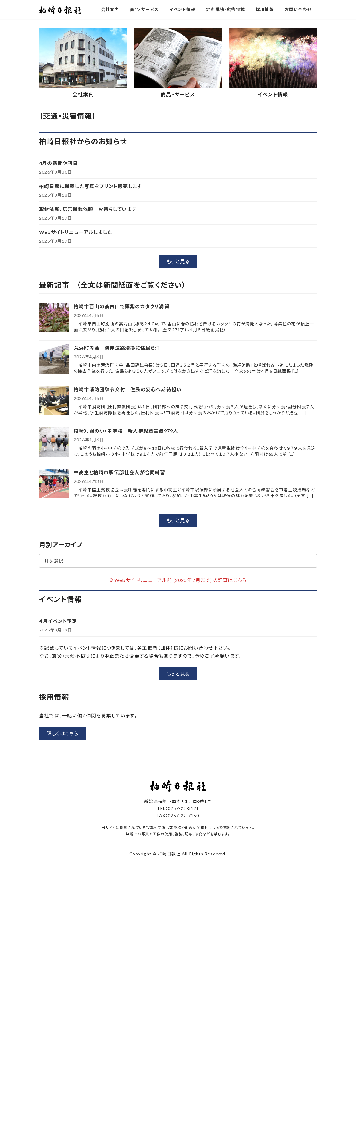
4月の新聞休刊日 (58, 275)
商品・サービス (178, 207)
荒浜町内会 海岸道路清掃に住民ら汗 (117, 460)
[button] (155, 127)
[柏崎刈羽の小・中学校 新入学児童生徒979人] (54, 555)
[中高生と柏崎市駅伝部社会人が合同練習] (54, 596)
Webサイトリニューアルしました (75, 344)
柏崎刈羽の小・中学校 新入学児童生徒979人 (126, 543)
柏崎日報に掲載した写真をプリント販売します (90, 298)
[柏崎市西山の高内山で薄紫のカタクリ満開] (54, 430)
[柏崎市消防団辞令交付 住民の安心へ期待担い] (54, 513)
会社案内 (83, 207)
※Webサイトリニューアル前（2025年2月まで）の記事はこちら (178, 692)
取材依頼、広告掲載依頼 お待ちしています (87, 321)
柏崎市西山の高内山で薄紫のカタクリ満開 (121, 419)
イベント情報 (272, 207)
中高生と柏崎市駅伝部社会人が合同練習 (119, 585)
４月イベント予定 (58, 733)
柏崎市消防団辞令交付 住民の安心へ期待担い (128, 502)
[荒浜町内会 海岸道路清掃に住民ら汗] (54, 472)
